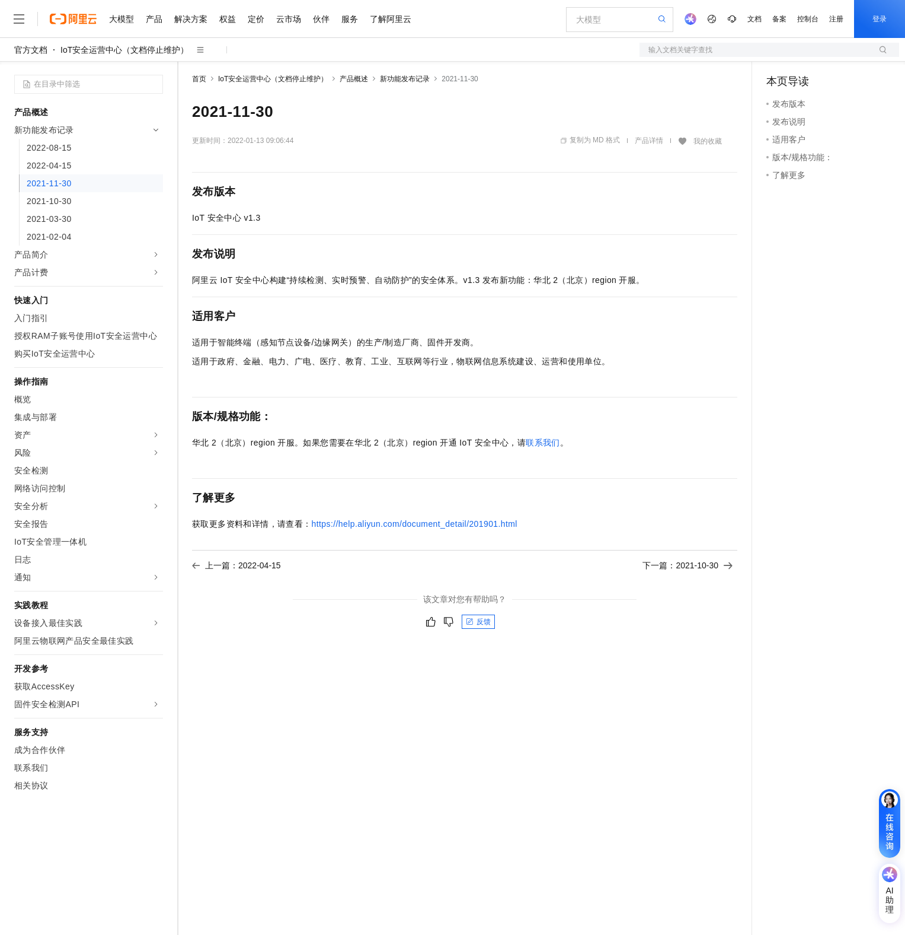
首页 (199, 79)
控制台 (807, 19)
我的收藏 (707, 141)
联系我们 (543, 442)
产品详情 (649, 140)
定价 (256, 19)
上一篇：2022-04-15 (236, 565)
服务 (349, 19)
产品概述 (354, 79)
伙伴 (321, 19)
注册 (836, 19)
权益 (227, 19)
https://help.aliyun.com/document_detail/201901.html (414, 524)
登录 (879, 19)
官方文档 (30, 50)
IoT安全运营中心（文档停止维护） (124, 50)
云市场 (288, 19)
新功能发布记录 (405, 79)
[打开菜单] (19, 19)
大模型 (121, 19)
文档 (754, 19)
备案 (779, 19)
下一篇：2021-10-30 (687, 565)
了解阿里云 (390, 19)
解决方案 (190, 19)
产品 (154, 19)
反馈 (478, 622)
